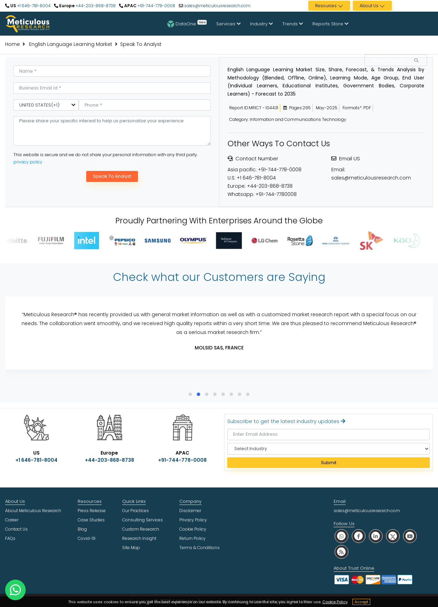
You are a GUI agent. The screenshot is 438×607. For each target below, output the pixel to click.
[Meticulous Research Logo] (27, 23)
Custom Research (140, 529)
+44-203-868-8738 (95, 6)
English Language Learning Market (70, 44)
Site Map (131, 547)
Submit (328, 462)
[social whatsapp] (341, 536)
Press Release (92, 510)
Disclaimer (190, 510)
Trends (292, 24)
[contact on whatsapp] (15, 590)
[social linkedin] (375, 536)
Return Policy (192, 538)
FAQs (10, 538)
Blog (82, 529)
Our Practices (135, 510)
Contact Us (16, 529)
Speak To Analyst (112, 176)
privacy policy (27, 162)
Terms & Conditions (199, 547)
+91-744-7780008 (276, 194)
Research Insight (139, 538)
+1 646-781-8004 (33, 6)
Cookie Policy (335, 602)
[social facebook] (358, 536)
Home (12, 44)
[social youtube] (409, 536)
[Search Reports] (416, 60)
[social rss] (341, 551)
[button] (190, 394)
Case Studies (91, 520)
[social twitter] (392, 536)
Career (11, 520)
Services (228, 24)
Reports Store (330, 24)
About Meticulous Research (33, 510)
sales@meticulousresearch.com (217, 6)
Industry (261, 24)
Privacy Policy (193, 520)
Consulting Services (142, 520)
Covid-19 (86, 538)
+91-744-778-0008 (156, 6)
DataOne (187, 23)
